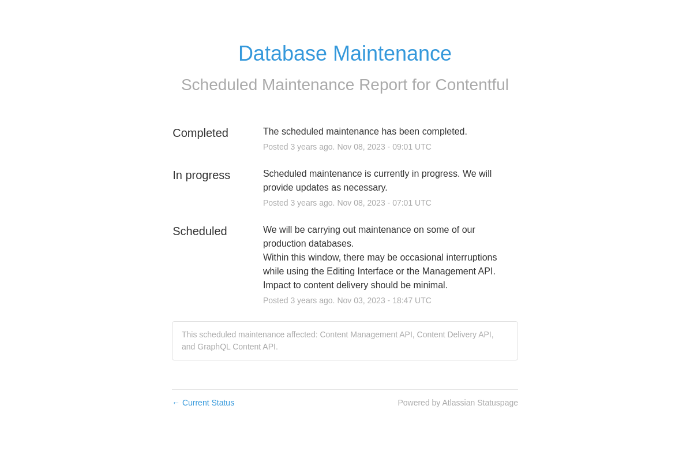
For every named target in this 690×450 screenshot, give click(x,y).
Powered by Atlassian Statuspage (457, 402)
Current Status (203, 402)
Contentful (472, 85)
